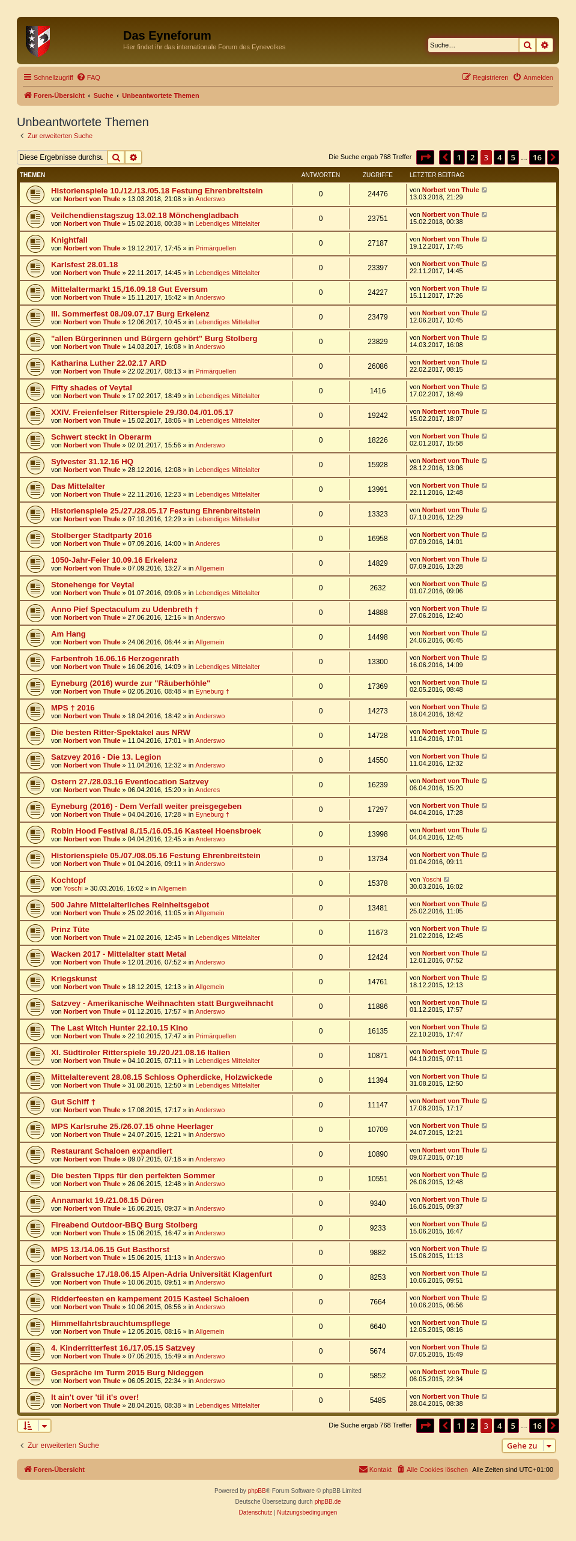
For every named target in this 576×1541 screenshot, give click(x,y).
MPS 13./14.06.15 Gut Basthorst (110, 1249)
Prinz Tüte (70, 929)
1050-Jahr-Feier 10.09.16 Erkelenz (114, 560)
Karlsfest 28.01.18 (84, 264)
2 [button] (472, 157)
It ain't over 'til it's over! (95, 1397)
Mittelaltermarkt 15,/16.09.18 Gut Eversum (129, 289)
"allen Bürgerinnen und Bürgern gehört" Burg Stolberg (154, 338)
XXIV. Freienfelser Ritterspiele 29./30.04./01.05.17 (142, 412)
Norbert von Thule (92, 198)
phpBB (257, 1491)
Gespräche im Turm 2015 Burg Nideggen (127, 1372)
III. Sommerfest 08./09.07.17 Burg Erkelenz (130, 313)
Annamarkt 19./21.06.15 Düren (107, 1200)
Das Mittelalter (78, 486)
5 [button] (513, 157)
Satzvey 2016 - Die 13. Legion (106, 756)
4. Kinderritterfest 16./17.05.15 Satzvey (123, 1347)
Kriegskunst (74, 978)
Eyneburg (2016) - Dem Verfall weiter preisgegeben (146, 806)
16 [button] (537, 157)
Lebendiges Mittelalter (227, 223)
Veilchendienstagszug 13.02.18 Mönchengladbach (144, 215)
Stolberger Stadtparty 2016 (101, 535)
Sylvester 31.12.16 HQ (92, 461)
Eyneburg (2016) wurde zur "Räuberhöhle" (130, 683)
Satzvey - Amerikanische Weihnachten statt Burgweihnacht (162, 1003)
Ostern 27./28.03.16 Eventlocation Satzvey (129, 781)
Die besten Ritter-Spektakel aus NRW (120, 732)
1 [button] (459, 157)
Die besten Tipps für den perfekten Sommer (133, 1175)
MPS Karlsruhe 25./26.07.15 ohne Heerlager (132, 1126)
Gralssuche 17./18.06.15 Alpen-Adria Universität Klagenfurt (161, 1274)
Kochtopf (68, 880)
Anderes (207, 543)
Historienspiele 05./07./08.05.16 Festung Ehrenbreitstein (156, 855)
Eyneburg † (212, 691)
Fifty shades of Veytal (91, 387)
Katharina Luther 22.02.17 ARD (108, 363)
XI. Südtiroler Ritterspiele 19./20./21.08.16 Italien (140, 1052)
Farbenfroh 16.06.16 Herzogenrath (115, 658)
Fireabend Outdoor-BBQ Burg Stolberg (124, 1224)
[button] (425, 157)
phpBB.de (328, 1501)
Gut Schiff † (73, 1101)
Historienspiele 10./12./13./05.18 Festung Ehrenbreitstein (157, 190)
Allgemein (209, 568)
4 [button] (499, 157)
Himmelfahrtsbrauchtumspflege (111, 1323)
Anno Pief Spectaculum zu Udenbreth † (125, 609)
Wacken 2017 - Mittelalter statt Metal (118, 953)
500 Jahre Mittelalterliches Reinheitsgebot (130, 904)
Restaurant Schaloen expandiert (111, 1150)
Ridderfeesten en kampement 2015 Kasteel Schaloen (150, 1298)
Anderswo (210, 198)
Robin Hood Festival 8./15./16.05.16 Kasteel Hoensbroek (156, 830)
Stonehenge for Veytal (93, 584)
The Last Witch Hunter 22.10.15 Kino (119, 1027)
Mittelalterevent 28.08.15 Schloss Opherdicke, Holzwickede (162, 1077)
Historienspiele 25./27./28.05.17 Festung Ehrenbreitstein (156, 510)
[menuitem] (88, 77)
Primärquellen (215, 248)
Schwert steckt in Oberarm (101, 436)
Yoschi (73, 888)
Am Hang (68, 633)
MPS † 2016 (73, 707)
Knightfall (69, 239)
